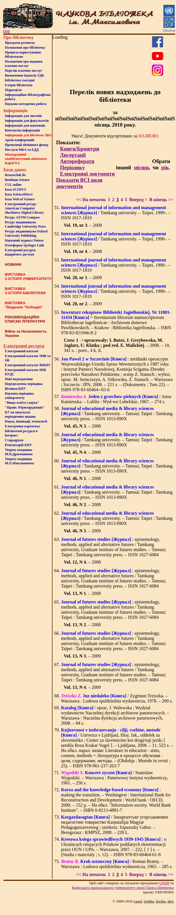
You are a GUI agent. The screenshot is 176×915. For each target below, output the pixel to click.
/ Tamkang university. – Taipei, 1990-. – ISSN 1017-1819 (116, 212)
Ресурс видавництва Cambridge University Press (25, 224)
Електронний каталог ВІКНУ (28, 365)
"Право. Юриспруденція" (25, 407)
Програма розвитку (20, 43)
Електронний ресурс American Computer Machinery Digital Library (24, 208)
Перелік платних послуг (23, 71)
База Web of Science (20, 199)
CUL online (13, 185)
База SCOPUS (15, 189)
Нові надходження (19, 379)
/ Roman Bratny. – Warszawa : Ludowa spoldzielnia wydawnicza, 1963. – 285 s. (117, 864)
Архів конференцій (19, 140)
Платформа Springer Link (24, 245)
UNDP (164, 883)
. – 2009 (83, 277)
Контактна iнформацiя (22, 130)
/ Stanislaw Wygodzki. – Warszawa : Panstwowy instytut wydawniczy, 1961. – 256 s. (114, 777)
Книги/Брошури (79, 149)
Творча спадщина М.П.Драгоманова (19, 452)
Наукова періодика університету (19, 395)
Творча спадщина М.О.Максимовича (19, 461)
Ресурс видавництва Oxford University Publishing (26, 233)
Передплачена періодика (24, 384)
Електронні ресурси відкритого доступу (20, 252)
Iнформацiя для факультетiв (27, 121)
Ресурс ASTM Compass (22, 217)
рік (165, 167)
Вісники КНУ (15, 389)
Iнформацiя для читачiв (23, 116)
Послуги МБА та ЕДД (22, 150)
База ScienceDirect (19, 194)
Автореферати (77, 161)
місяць (142, 167)
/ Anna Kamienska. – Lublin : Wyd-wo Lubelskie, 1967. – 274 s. (116, 399)
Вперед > (138, 199)
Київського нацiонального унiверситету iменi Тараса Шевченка (123, 887)
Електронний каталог (22, 351)
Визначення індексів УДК (24, 75)
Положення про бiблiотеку (25, 48)
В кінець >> (161, 199)
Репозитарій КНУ (18, 445)
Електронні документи (87, 174)
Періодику (72, 167)
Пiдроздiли (13, 90)
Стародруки (14, 440)
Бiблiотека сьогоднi (20, 80)
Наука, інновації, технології (26, 421)
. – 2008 (83, 225)
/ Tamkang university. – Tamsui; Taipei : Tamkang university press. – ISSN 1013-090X (117, 413)
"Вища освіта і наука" (22, 403)
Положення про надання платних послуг (24, 63)
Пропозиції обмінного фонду (27, 145)
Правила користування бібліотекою (23, 54)
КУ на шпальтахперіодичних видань (20, 414)
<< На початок (91, 199)
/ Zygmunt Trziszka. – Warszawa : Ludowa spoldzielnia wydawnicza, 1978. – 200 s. (117, 698)
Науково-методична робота (26, 104)
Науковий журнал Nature (24, 240)
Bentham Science (17, 180)
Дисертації (73, 155)
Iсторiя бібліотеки (18, 85)
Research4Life (15, 175)
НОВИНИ (13, 264)
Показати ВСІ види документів (79, 183)
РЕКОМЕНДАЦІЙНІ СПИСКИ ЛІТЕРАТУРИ (25, 319)
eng (6, 30)
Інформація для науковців (25, 125)
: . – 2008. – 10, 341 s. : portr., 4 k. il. (117, 345)
